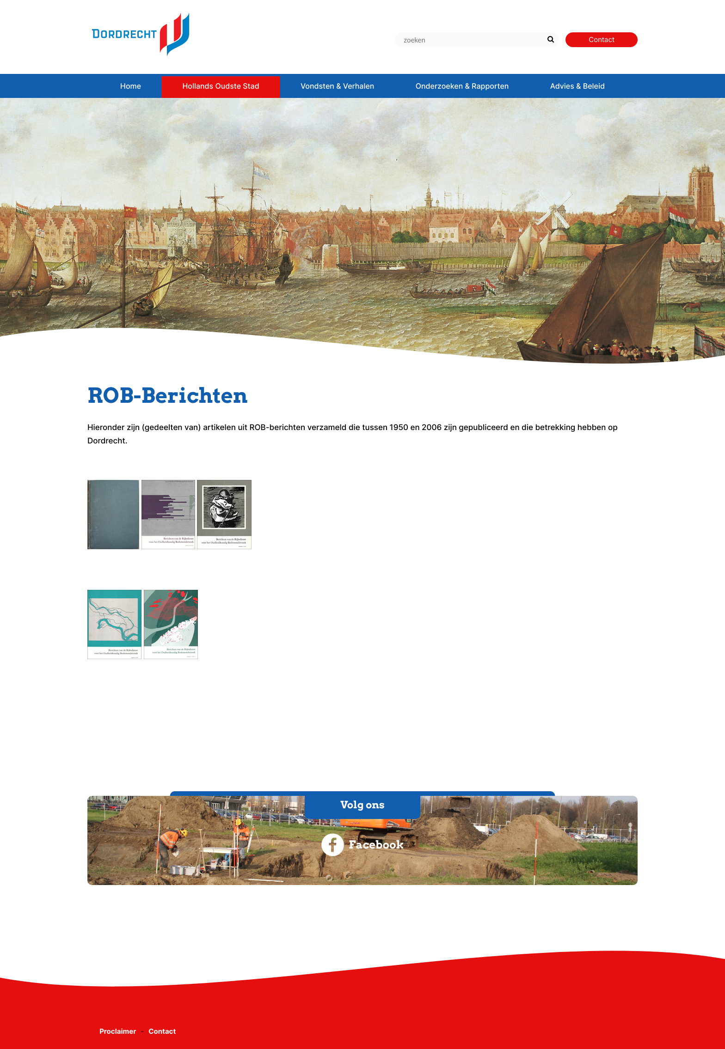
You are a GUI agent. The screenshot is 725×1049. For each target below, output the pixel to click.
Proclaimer (117, 1031)
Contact (162, 1031)
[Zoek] (550, 39)
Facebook (362, 844)
